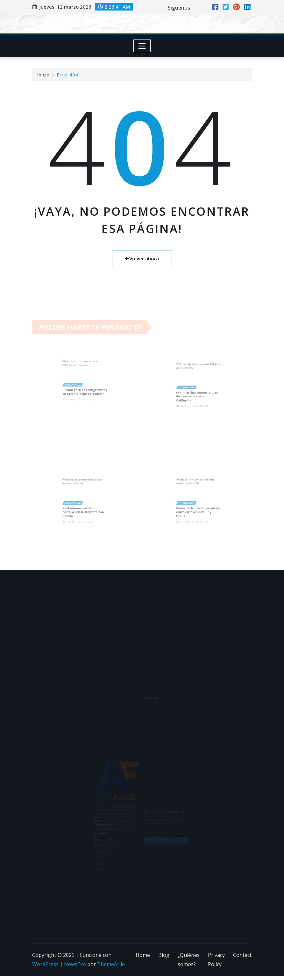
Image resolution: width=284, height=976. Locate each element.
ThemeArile (111, 964)
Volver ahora (142, 258)
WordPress (45, 964)
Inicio (43, 77)
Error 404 (67, 77)
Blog (163, 954)
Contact (242, 954)
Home (143, 954)
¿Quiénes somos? (189, 959)
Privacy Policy (216, 959)
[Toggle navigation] (142, 46)
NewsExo (75, 964)
